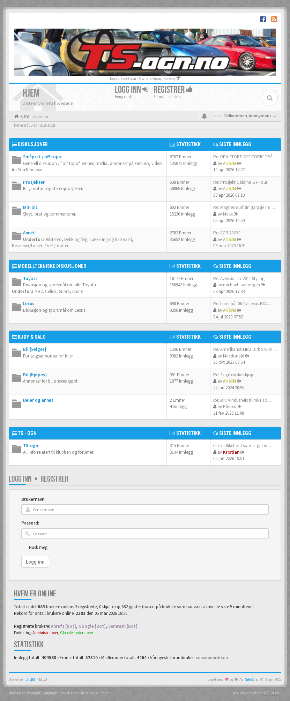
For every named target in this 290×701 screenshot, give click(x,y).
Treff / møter (56, 246)
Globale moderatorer (76, 632)
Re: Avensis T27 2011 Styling (239, 278)
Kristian (231, 452)
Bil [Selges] (34, 349)
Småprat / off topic (42, 157)
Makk (228, 214)
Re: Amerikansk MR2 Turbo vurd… (245, 349)
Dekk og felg (75, 239)
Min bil (30, 207)
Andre (77, 291)
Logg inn (131, 90)
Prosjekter (34, 182)
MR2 (39, 291)
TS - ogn (27, 433)
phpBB (30, 679)
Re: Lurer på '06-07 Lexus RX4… (242, 304)
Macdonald (233, 356)
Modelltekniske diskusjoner (52, 266)
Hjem (23, 116)
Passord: (30, 523)
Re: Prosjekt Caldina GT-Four (240, 182)
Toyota (30, 278)
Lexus (28, 304)
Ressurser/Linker (27, 246)
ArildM (229, 163)
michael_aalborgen (241, 285)
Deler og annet (38, 400)
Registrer (173, 90)
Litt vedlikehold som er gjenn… (242, 446)
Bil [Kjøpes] (35, 375)
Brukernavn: (33, 499)
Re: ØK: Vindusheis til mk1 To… (242, 400)
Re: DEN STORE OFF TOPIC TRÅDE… (247, 157)
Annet (29, 233)
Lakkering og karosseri (111, 239)
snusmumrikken (212, 658)
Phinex (229, 406)
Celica (51, 291)
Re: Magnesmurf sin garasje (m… (244, 207)
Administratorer (45, 632)
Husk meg (38, 547)
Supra (64, 291)
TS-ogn (30, 446)
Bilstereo (54, 239)
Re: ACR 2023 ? (227, 233)
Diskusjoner (33, 144)
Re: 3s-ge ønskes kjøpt (234, 375)
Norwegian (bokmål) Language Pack (37, 693)
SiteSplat (252, 679)
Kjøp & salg (32, 337)
